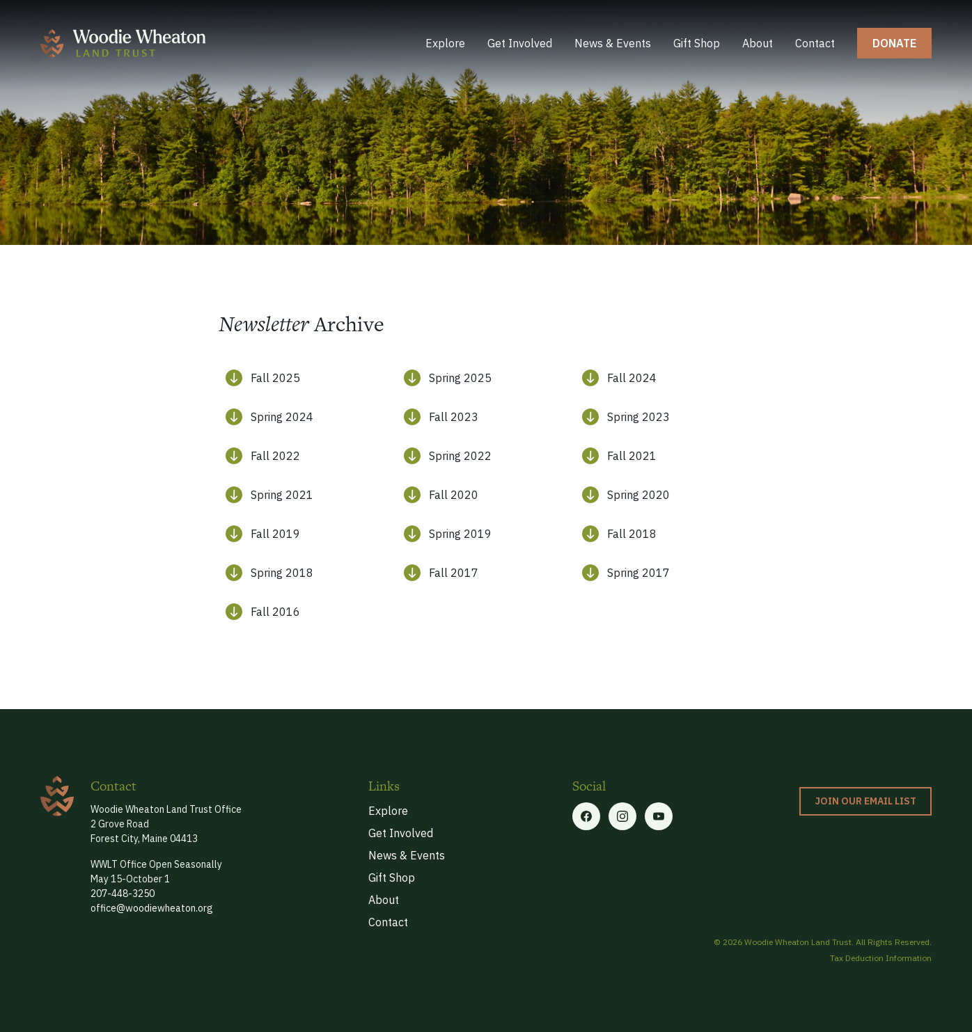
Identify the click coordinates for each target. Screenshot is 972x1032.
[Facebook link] (586, 816)
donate (894, 43)
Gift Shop (696, 43)
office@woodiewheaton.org (152, 908)
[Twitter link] (622, 816)
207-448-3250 (123, 893)
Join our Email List (865, 801)
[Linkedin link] (659, 816)
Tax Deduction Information (881, 958)
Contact (815, 43)
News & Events (612, 43)
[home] (122, 43)
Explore (445, 43)
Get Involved (519, 43)
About (757, 43)
